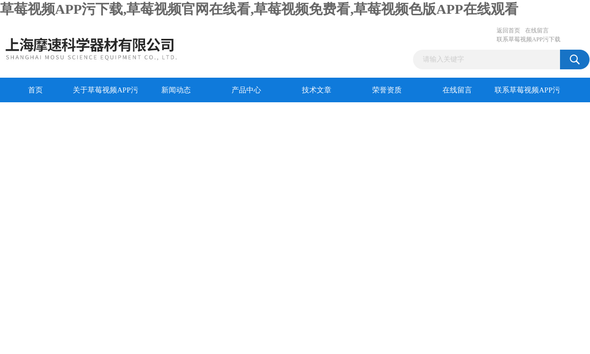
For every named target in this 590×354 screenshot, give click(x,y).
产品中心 (246, 90)
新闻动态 (176, 90)
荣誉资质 (387, 90)
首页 (35, 90)
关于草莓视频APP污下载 (105, 94)
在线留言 (537, 30)
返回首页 (508, 30)
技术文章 (316, 90)
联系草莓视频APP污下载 (528, 39)
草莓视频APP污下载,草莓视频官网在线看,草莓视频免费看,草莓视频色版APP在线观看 (259, 9)
